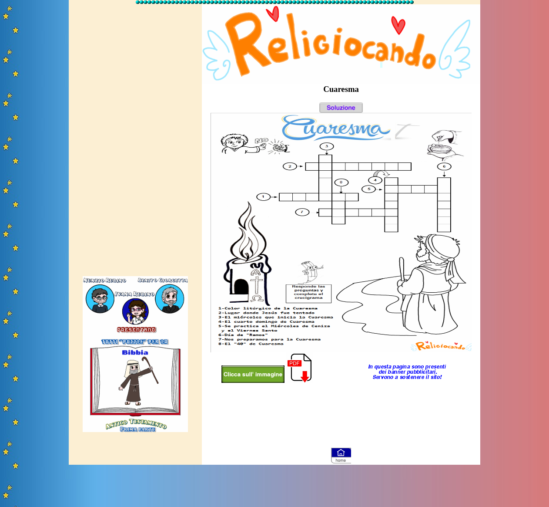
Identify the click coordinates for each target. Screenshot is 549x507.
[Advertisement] (135, 136)
